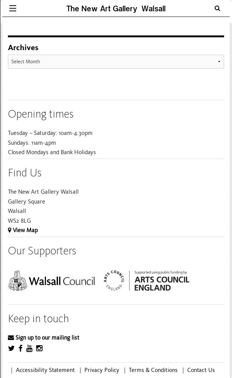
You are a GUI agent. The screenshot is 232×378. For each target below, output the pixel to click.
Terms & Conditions (153, 370)
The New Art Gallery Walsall (116, 8)
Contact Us (201, 370)
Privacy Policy (101, 370)
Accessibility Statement (45, 370)
